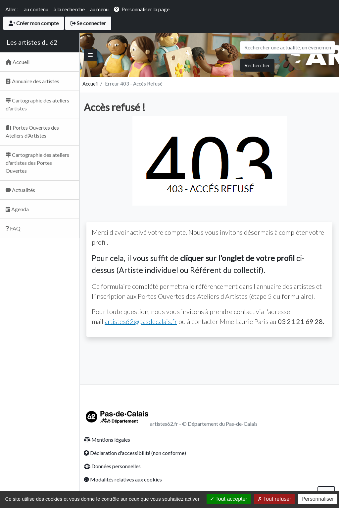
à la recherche (69, 9)
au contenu (36, 9)
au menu (99, 9)
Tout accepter (228, 499)
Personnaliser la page (145, 9)
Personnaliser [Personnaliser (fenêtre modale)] (318, 499)
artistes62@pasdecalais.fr (141, 321)
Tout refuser (274, 499)
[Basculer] (90, 55)
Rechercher (257, 65)
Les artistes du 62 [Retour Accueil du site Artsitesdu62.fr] (32, 42)
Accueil (90, 84)
